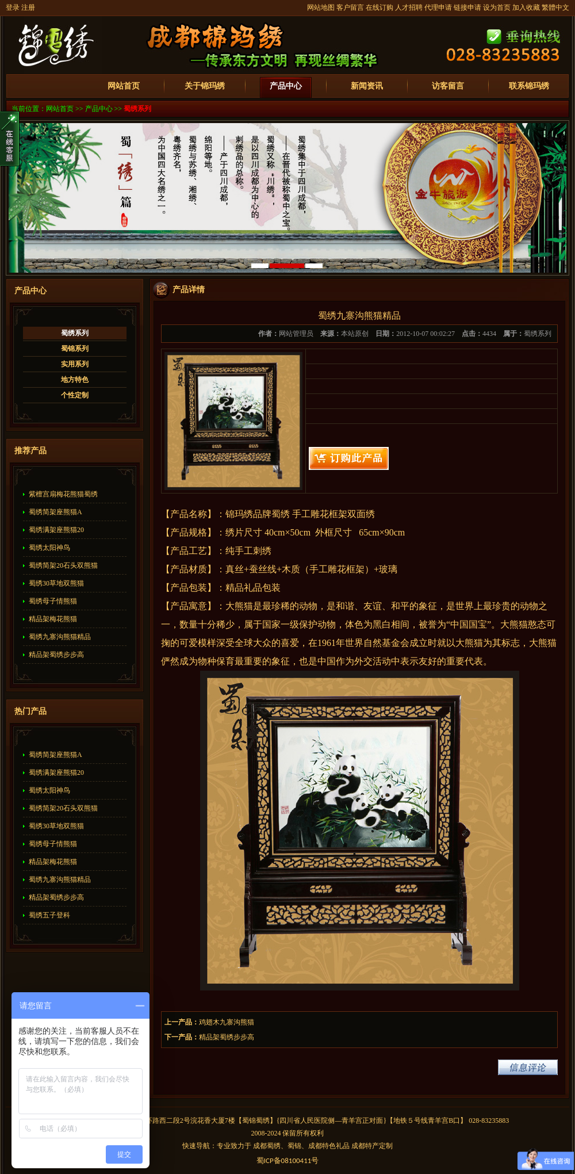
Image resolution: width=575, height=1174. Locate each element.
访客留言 (448, 86)
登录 (13, 7)
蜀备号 (287, 1160)
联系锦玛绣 (529, 86)
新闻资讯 (367, 86)
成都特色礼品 (329, 1146)
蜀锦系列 (75, 349)
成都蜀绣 (267, 1146)
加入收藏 (526, 7)
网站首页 (124, 86)
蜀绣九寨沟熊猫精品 (60, 637)
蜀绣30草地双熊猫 (56, 583)
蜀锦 (249, 1120)
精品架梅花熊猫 (53, 619)
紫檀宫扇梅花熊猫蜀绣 (63, 494)
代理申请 (438, 7)
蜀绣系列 (137, 109)
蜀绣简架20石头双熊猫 (63, 565)
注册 (28, 7)
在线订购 (379, 7)
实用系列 (75, 364)
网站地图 (321, 7)
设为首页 (497, 7)
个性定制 (75, 395)
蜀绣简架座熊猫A (55, 512)
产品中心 (286, 86)
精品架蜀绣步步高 (56, 655)
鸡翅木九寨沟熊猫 (226, 1022)
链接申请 (467, 7)
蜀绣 (263, 1120)
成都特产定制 (372, 1146)
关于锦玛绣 (205, 86)
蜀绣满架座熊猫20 (56, 530)
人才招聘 (409, 7)
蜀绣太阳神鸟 (49, 548)
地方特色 (75, 380)
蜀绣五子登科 (49, 915)
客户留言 (350, 7)
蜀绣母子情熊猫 (53, 601)
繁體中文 (555, 7)
